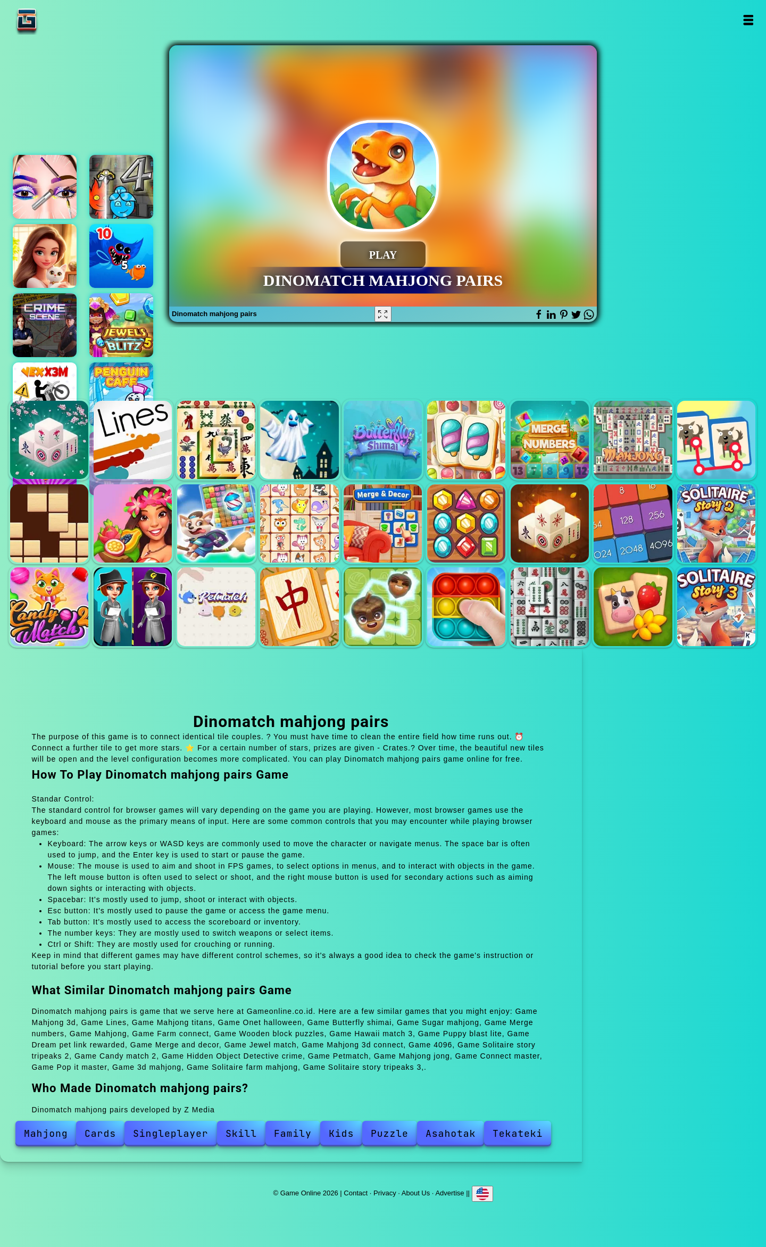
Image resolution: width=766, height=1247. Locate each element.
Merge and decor (383, 523)
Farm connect (716, 440)
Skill (241, 1133)
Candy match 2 (49, 606)
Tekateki (518, 1133)
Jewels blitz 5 (121, 325)
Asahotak (451, 1133)
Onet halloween (299, 440)
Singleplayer (171, 1133)
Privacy (384, 1192)
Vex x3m (45, 394)
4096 (633, 523)
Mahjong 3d (49, 440)
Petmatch (216, 606)
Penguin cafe (121, 394)
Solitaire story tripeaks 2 (716, 523)
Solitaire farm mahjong (633, 606)
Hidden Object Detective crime (133, 606)
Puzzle (390, 1133)
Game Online (60, 20)
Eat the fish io (121, 256)
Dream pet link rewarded (299, 523)
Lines (133, 440)
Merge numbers (550, 440)
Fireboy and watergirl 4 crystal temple (121, 187)
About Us (416, 1192)
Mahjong (633, 440)
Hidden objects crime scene (45, 325)
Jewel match (466, 523)
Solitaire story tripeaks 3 (716, 606)
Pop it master (466, 606)
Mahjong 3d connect (550, 523)
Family (293, 1133)
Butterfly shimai (383, 440)
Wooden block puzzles (49, 523)
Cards (100, 1133)
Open (748, 20)
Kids (341, 1133)
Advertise (449, 1192)
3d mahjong (550, 606)
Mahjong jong (299, 606)
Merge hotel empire (45, 256)
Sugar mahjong (466, 440)
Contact (356, 1192)
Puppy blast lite (216, 523)
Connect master (383, 606)
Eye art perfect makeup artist (45, 187)
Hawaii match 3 (133, 523)
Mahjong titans (216, 440)
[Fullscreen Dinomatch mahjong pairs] (383, 314)
